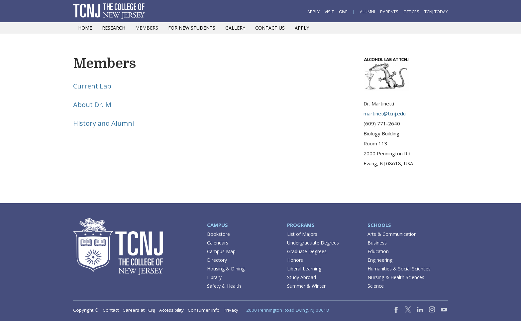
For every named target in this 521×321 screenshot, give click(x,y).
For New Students (191, 28)
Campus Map (221, 251)
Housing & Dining (226, 268)
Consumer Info (204, 310)
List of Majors (302, 234)
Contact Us (270, 28)
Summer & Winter (306, 286)
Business (377, 243)
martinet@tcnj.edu (385, 113)
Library (214, 277)
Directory (217, 260)
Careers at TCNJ (139, 310)
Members (146, 28)
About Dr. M (92, 104)
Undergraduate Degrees (313, 243)
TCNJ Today (436, 12)
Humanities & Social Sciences (399, 268)
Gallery (235, 28)
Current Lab (92, 85)
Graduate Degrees (307, 251)
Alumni (367, 12)
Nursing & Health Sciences (395, 277)
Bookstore (218, 234)
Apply (313, 12)
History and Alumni (103, 123)
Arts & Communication (392, 234)
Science (375, 286)
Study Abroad (301, 277)
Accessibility (171, 310)
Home (85, 28)
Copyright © (86, 310)
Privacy (231, 310)
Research (113, 28)
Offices (411, 12)
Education (378, 251)
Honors (295, 260)
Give (343, 12)
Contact (111, 310)
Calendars (217, 243)
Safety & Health (224, 286)
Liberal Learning (304, 268)
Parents (389, 12)
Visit (329, 12)
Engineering (379, 260)
